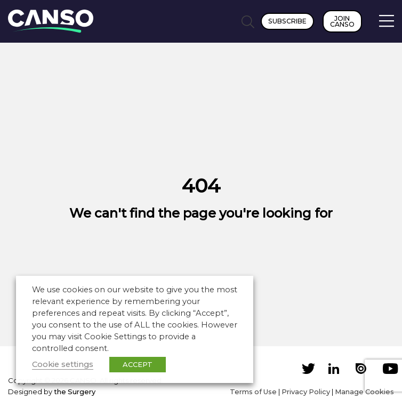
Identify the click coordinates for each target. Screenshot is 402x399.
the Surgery (74, 391)
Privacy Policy (306, 391)
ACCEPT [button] (137, 364)
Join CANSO (342, 21)
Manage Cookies (364, 391)
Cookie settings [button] (62, 364)
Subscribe (287, 21)
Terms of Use (253, 391)
